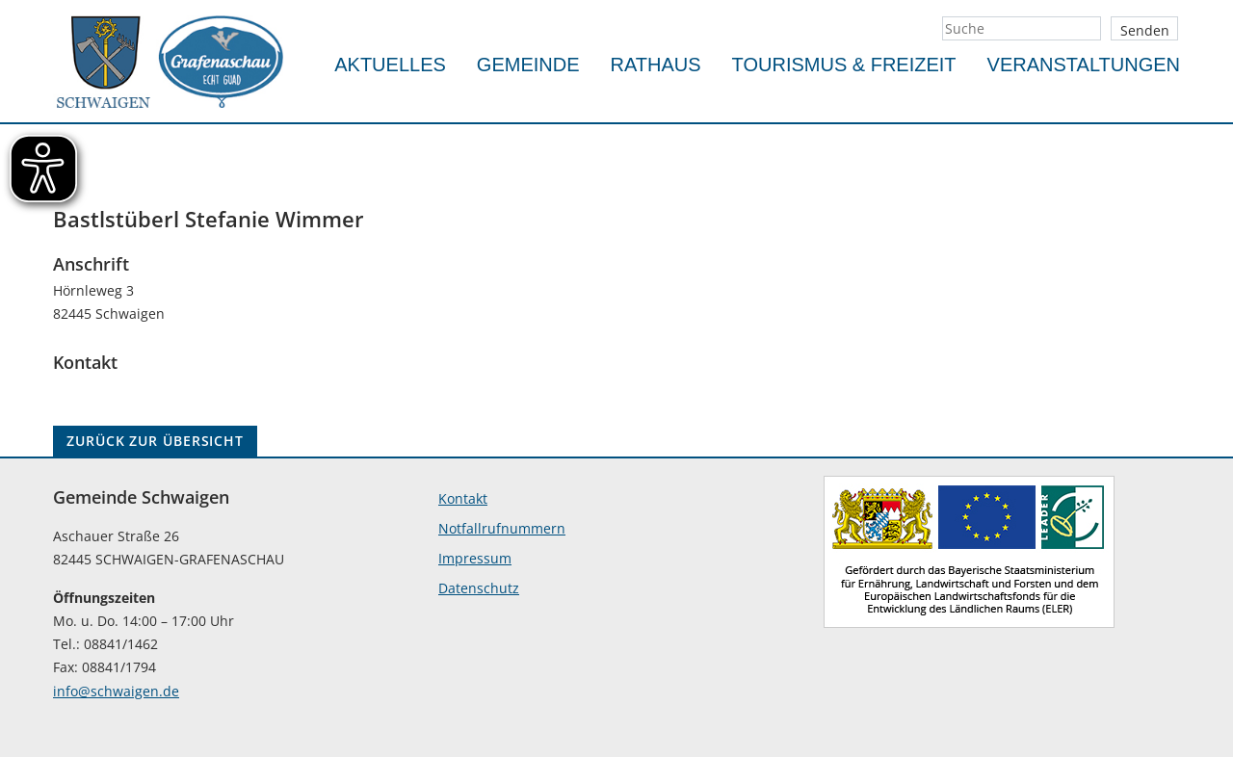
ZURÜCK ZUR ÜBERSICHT (155, 440)
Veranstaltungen (1083, 64)
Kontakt (462, 498)
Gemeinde (528, 64)
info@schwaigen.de (116, 691)
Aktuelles (390, 64)
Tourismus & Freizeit (844, 64)
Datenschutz (478, 588)
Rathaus (656, 64)
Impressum (475, 558)
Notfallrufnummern (501, 528)
